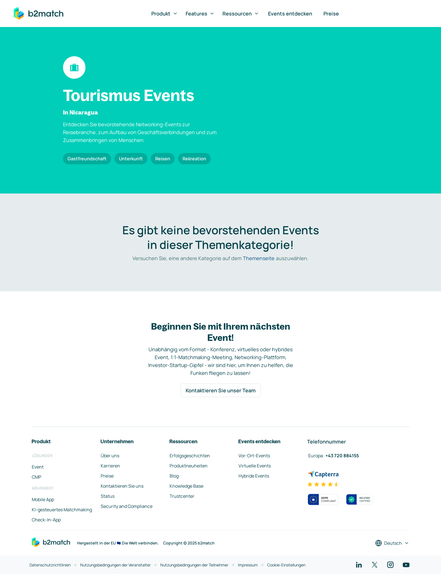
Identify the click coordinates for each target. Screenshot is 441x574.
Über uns (110, 456)
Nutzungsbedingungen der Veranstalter (115, 565)
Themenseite (258, 258)
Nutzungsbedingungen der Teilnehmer (194, 565)
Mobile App (43, 499)
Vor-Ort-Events (254, 456)
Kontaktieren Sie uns (122, 486)
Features (200, 13)
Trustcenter (182, 496)
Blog (174, 476)
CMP (36, 477)
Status (107, 496)
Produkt (164, 13)
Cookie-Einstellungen (286, 565)
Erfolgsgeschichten (190, 456)
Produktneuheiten (189, 466)
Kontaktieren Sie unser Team (221, 390)
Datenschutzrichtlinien (50, 565)
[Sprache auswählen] (392, 543)
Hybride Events (253, 476)
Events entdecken (290, 13)
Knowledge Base (186, 486)
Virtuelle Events (254, 466)
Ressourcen (240, 13)
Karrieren (110, 466)
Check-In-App (46, 520)
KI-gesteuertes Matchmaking (62, 510)
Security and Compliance (126, 506)
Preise (331, 13)
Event (38, 467)
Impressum (248, 565)
